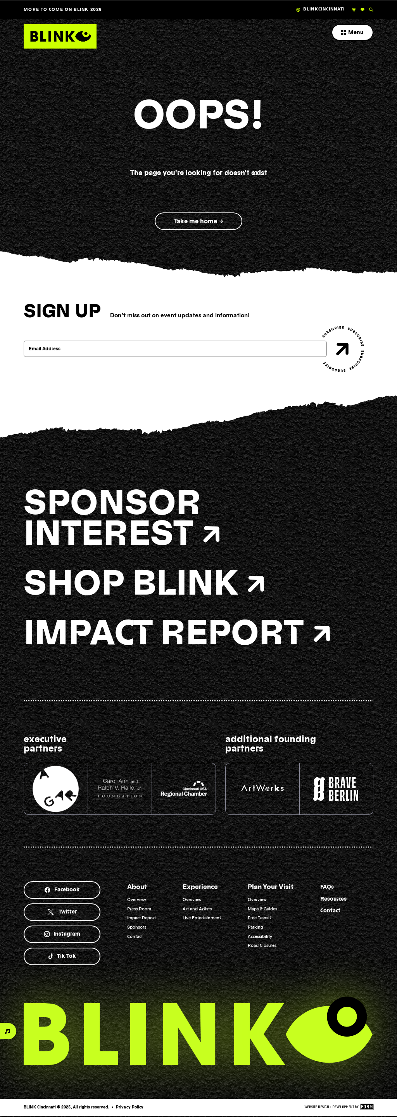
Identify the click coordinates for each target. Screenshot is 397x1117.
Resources (333, 899)
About (137, 887)
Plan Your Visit (270, 887)
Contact (330, 910)
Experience (200, 887)
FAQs (327, 887)
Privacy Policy (129, 1107)
